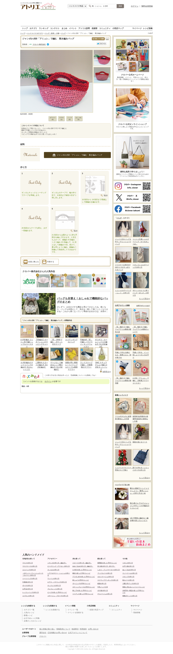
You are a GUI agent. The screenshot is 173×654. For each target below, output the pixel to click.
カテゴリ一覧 (29, 610)
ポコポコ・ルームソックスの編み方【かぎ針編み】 (101, 343)
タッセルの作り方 (53, 570)
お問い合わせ (93, 629)
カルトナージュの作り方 (105, 576)
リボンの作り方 (127, 563)
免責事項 (75, 629)
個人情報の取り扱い (47, 629)
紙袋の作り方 (101, 583)
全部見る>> (106, 372)
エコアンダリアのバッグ (71, 341)
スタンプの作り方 (128, 576)
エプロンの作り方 (28, 596)
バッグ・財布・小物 (52, 33)
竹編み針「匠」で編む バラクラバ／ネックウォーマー (86, 343)
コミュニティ (105, 28)
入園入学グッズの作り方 (130, 583)
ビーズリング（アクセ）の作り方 (58, 566)
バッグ (63, 33)
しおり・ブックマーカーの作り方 (108, 570)
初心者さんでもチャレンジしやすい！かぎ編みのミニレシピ (139, 505)
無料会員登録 (147, 6)
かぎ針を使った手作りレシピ (82, 570)
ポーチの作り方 (27, 585)
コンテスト (55, 28)
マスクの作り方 (27, 563)
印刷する (48, 262)
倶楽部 (94, 28)
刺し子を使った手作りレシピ (82, 590)
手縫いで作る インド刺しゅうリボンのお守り (141, 346)
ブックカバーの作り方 (104, 573)
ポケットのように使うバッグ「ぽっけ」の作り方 (141, 284)
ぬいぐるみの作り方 (129, 570)
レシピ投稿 (147, 28)
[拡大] (106, 195)
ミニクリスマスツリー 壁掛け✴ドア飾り (123, 460)
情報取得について (63, 629)
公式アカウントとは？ (143, 305)
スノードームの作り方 (129, 573)
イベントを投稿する (75, 613)
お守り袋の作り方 (128, 566)
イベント (73, 28)
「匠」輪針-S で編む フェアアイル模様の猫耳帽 (123, 371)
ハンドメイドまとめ (122, 485)
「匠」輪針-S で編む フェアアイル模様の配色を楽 (123, 320)
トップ (25, 28)
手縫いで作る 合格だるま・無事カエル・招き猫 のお (123, 346)
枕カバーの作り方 (128, 580)
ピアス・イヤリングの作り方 (57, 582)
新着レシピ (28, 615)
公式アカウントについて (77, 633)
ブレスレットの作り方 (54, 589)
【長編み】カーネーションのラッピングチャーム (42, 343)
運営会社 (42, 633)
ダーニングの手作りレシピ (81, 583)
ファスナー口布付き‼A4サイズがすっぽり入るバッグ (123, 258)
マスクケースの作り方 (29, 566)
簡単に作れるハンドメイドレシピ (133, 587)
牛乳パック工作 (102, 587)
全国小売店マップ (96, 610)
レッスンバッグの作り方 (30, 592)
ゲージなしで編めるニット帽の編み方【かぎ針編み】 (56, 366)
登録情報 (136, 613)
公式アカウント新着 (122, 305)
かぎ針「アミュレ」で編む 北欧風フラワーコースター (141, 371)
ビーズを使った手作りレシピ (57, 592)
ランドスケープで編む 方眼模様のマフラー (86, 365)
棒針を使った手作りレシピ (81, 573)
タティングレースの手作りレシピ (83, 587)
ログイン (134, 6)
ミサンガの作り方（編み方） (57, 563)
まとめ (64, 28)
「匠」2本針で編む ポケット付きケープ (56, 342)
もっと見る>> (144, 299)
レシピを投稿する (53, 610)
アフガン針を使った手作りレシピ (83, 576)
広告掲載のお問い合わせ (57, 633)
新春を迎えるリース (141, 433)
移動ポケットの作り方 (129, 596)
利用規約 (83, 629)
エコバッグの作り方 (29, 570)
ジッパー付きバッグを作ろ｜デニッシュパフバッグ (123, 233)
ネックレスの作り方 (54, 585)
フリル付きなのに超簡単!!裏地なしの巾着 (123, 409)
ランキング (43, 28)
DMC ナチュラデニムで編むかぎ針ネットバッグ (101, 366)
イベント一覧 (73, 610)
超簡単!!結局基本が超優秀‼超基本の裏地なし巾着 (141, 410)
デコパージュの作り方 (104, 594)
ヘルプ (150, 33)
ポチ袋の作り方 (102, 590)
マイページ (137, 28)
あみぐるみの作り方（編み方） (82, 566)
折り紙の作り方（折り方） (106, 566)
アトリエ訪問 (84, 28)
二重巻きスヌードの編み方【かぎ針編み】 (42, 365)
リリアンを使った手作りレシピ (82, 594)
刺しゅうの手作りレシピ (80, 580)
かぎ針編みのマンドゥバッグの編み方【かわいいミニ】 (27, 366)
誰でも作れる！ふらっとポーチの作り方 (141, 460)
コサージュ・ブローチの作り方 (57, 596)
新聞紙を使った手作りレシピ (107, 563)
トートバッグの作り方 (29, 578)
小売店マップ (118, 28)
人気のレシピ (29, 613)
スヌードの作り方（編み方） (82, 563)
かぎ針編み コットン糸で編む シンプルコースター (26, 343)
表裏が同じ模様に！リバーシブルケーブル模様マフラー (71, 366)
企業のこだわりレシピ (32, 621)
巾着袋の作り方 (27, 582)
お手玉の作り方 (27, 589)
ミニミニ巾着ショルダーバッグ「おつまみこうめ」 (141, 233)
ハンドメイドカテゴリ (35, 33)
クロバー (42, 636)
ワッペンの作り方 (53, 578)
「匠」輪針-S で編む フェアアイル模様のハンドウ (141, 320)
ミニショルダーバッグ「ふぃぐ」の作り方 (123, 283)
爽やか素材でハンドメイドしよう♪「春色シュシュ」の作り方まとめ (139, 490)
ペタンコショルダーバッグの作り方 (141, 257)
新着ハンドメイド (121, 395)
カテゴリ (33, 28)
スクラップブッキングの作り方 (107, 580)
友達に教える (31, 262)
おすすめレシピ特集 (32, 618)
